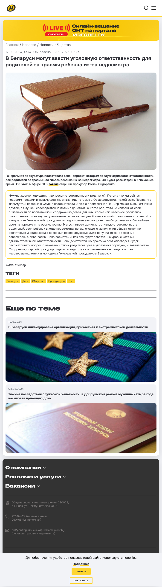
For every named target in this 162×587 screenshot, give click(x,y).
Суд (71, 281)
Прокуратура (56, 281)
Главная (12, 44)
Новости (29, 44)
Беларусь (12, 281)
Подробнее (81, 564)
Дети (25, 281)
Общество (38, 281)
